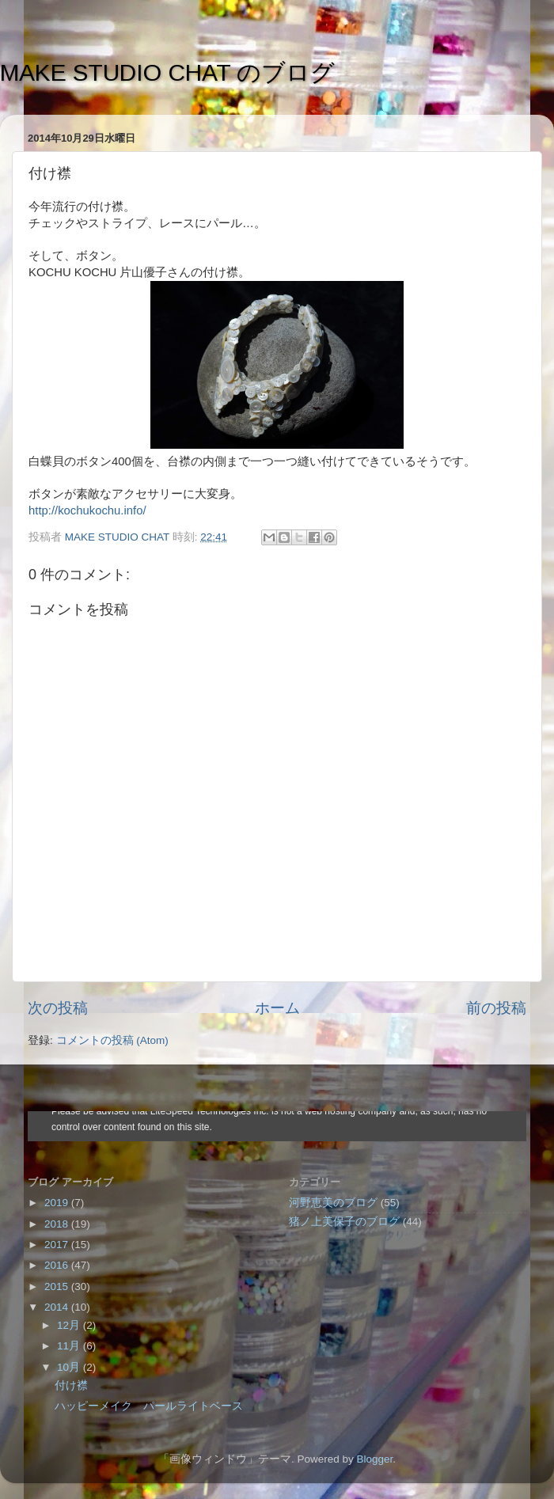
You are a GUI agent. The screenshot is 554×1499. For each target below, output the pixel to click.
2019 (57, 1203)
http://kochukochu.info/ (87, 510)
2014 (57, 1307)
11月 (70, 1346)
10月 (70, 1367)
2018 (57, 1224)
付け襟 (71, 1385)
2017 (57, 1244)
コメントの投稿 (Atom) (112, 1040)
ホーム (277, 1008)
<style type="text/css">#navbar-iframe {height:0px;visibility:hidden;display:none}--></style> (277, 1126)
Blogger (374, 1459)
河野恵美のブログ (333, 1203)
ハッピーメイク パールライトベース (149, 1406)
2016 (57, 1265)
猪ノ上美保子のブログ (344, 1222)
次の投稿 (58, 1008)
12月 (70, 1325)
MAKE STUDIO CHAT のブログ (167, 72)
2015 (57, 1286)
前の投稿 (496, 1008)
